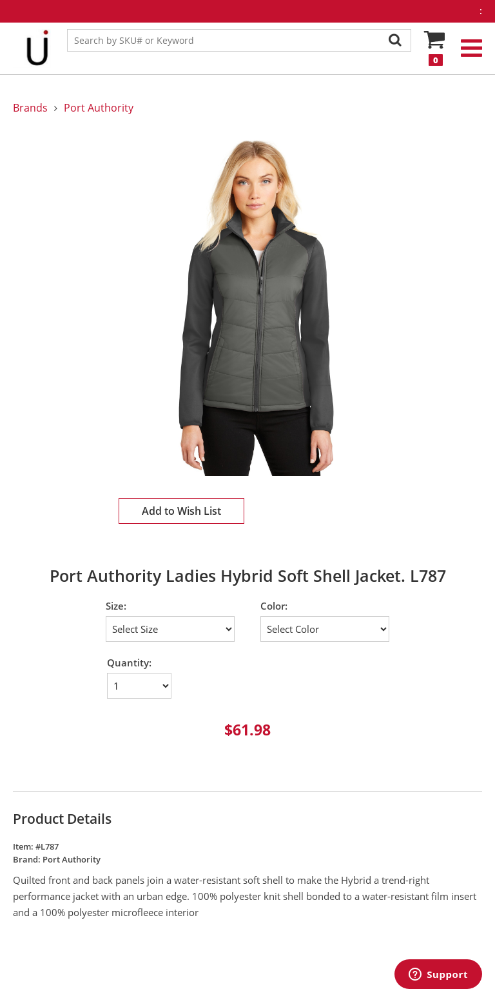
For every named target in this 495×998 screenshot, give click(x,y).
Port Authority (98, 108)
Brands (30, 108)
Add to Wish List (181, 511)
